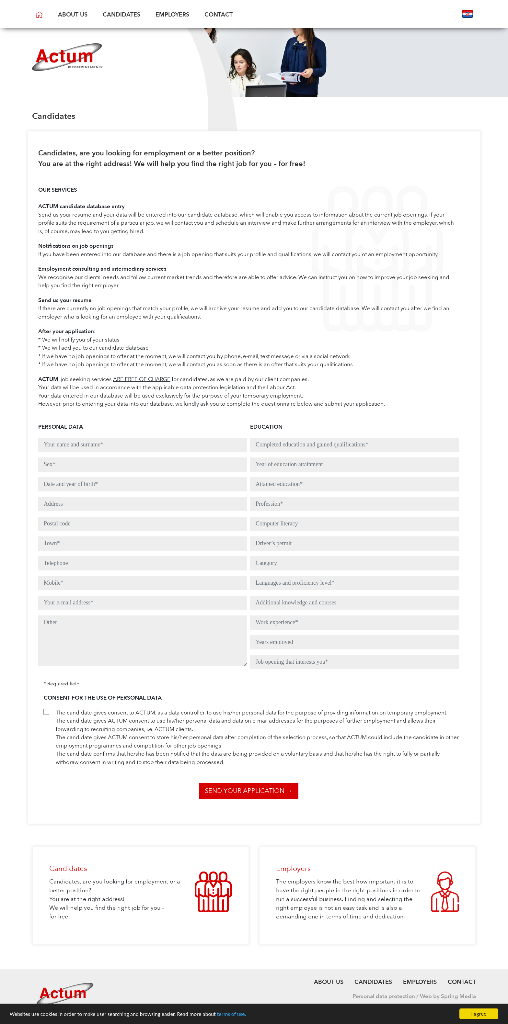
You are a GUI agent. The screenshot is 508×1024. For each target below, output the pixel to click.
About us (72, 15)
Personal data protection (384, 996)
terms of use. (231, 1014)
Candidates (121, 15)
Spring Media (458, 996)
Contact (218, 15)
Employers (172, 15)
